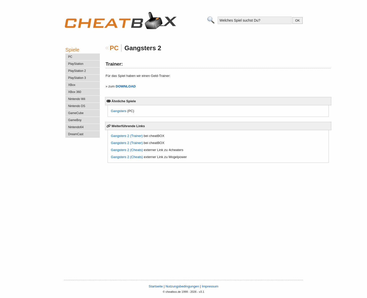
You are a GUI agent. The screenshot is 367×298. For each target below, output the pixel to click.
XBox (71, 85)
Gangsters (118, 111)
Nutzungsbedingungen (182, 286)
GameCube (75, 113)
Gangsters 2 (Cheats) (127, 150)
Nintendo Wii (76, 99)
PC (114, 48)
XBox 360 (74, 92)
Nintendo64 (75, 127)
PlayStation (75, 64)
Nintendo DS (76, 106)
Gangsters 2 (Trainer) (127, 136)
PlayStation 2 (77, 71)
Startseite (156, 286)
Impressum (210, 286)
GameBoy (74, 120)
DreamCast (75, 134)
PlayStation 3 (77, 78)
